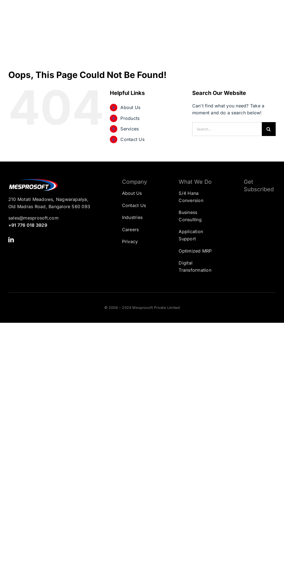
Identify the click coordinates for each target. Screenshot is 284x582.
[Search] (269, 129)
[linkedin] (11, 240)
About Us (130, 107)
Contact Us (132, 139)
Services (129, 129)
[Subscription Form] (255, 224)
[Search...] (227, 129)
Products (130, 118)
